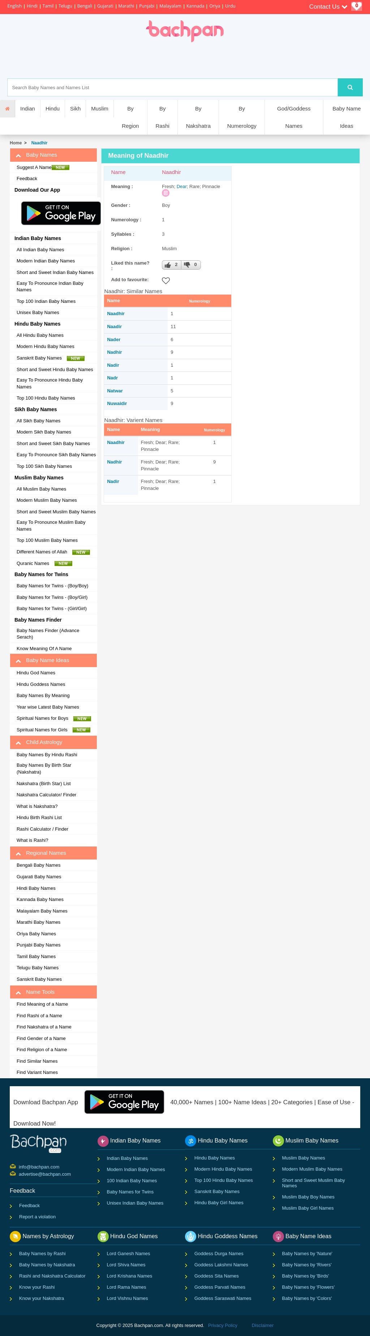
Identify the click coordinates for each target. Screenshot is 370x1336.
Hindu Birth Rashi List (39, 817)
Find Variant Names (37, 1072)
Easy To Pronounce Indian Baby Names (50, 286)
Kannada (195, 6)
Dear (182, 186)
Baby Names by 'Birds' (305, 1276)
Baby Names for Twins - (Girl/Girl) (52, 608)
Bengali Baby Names (38, 865)
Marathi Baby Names (38, 922)
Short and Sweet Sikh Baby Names (53, 443)
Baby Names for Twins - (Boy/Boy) (52, 585)
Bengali (84, 6)
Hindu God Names (36, 672)
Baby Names (36, 155)
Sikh (75, 108)
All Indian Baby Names (40, 249)
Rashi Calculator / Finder (42, 829)
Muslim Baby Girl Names (308, 1208)
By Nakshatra (198, 117)
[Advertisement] (209, 60)
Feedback (27, 178)
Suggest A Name (43, 167)
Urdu (230, 6)
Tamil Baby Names (36, 956)
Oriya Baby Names (36, 933)
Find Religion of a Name (42, 1049)
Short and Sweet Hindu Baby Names (55, 369)
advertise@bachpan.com (20, 1173)
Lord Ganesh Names (128, 1253)
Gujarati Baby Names (39, 876)
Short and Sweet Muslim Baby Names (56, 511)
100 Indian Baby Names (132, 1180)
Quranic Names (44, 563)
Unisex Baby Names (38, 312)
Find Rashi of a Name (39, 1015)
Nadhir (114, 352)
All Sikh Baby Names (38, 420)
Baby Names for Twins (130, 1191)
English (14, 6)
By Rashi (162, 117)
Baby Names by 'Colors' (307, 1298)
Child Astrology (39, 742)
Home (16, 142)
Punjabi (146, 6)
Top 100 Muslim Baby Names (47, 540)
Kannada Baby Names (40, 899)
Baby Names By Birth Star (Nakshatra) (44, 768)
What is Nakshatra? (37, 806)
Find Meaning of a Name (42, 1004)
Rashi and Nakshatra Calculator (52, 1276)
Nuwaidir (117, 403)
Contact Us (328, 6)
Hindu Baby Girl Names (219, 1202)
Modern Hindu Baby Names (45, 346)
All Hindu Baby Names (40, 335)
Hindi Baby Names (36, 888)
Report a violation (37, 1216)
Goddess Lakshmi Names (221, 1264)
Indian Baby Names (127, 1158)
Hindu (53, 108)
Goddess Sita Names (216, 1276)
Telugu (65, 6)
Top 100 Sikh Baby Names (44, 466)
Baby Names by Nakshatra (47, 1264)
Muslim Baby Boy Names (308, 1197)
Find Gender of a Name (41, 1038)
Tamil (48, 6)
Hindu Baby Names (214, 1158)
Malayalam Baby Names (42, 911)
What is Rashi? (32, 840)
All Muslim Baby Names (41, 489)
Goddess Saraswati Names (222, 1298)
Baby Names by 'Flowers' (308, 1287)
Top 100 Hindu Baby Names (46, 398)
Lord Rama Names (126, 1287)
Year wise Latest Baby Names (48, 707)
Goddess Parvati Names (219, 1287)
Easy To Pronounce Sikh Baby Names (56, 454)
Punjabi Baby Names (38, 945)
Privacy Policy (222, 1325)
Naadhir (38, 142)
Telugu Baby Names (38, 967)
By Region (130, 117)
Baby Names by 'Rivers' (307, 1264)
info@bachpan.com (20, 1166)
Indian (27, 108)
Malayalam (170, 6)
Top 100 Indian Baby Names (46, 301)
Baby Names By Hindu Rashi (47, 754)
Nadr (112, 377)
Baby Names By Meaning (43, 695)
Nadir (113, 365)
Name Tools (35, 992)
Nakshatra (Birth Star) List (44, 783)
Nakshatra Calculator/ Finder (46, 794)
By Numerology (242, 117)
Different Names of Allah (53, 552)
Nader (113, 339)
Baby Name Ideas (346, 117)
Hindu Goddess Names (41, 684)
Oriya (214, 6)
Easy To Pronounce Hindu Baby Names (50, 383)
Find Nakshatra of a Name (44, 1027)
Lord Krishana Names (129, 1276)
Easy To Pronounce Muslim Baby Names (51, 525)
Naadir (114, 326)
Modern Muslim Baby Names (47, 500)
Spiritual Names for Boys (54, 718)
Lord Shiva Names (126, 1264)
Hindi (32, 6)
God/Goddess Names (294, 117)
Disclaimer (263, 1325)
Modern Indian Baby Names (46, 261)
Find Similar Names (37, 1061)
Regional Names (41, 853)
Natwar (114, 390)
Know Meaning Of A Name (44, 648)
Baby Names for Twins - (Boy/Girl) (52, 597)
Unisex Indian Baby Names (135, 1203)
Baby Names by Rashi (42, 1253)
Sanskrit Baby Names (51, 358)
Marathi (126, 6)
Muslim (99, 108)
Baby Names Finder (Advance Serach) (48, 634)
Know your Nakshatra (41, 1298)
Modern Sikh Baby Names (44, 432)
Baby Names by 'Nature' (307, 1253)
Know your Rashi (37, 1287)
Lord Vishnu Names (127, 1298)
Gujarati (105, 6)
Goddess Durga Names (219, 1253)
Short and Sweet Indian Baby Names (55, 272)
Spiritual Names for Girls (53, 730)
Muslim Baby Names (303, 1158)
